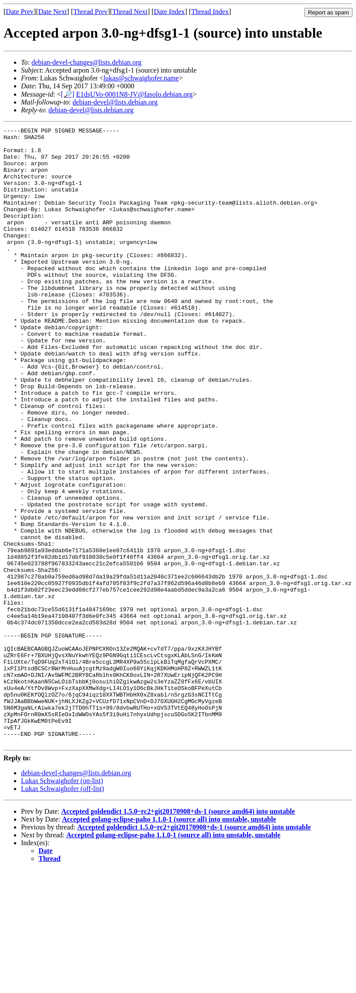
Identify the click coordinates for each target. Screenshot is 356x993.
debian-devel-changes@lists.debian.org (86, 62)
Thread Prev (90, 11)
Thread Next (129, 11)
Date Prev (20, 11)
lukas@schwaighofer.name (140, 78)
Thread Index (210, 11)
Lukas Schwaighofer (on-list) (62, 904)
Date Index (169, 11)
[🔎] (67, 94)
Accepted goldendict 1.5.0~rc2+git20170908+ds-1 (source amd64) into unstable (178, 934)
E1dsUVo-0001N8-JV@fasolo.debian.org (134, 94)
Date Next (52, 11)
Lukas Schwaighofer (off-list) (62, 912)
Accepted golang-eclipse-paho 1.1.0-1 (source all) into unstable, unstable (169, 942)
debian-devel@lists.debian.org (115, 102)
